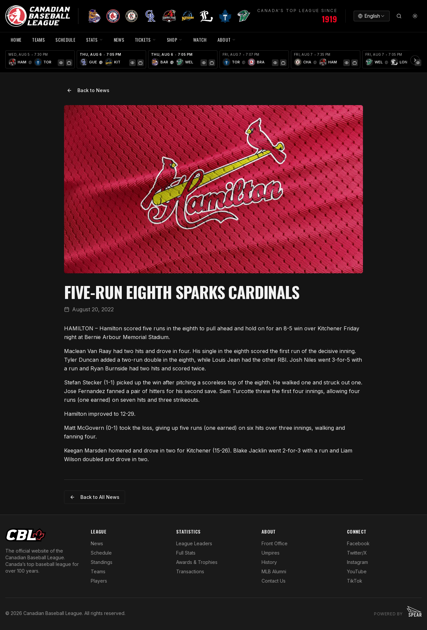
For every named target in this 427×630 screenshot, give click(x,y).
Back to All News (94, 497)
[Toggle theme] (415, 16)
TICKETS (145, 39)
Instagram (357, 562)
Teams (98, 571)
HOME (16, 39)
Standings (101, 562)
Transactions (190, 571)
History (269, 562)
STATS (94, 39)
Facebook (358, 543)
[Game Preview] (61, 62)
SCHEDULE (65, 39)
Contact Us (274, 581)
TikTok (354, 581)
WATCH (200, 39)
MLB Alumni (274, 571)
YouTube (357, 571)
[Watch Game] (69, 62)
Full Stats (185, 553)
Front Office (275, 543)
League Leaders (194, 543)
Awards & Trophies (197, 562)
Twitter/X (357, 553)
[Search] (399, 16)
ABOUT (227, 39)
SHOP (174, 39)
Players (99, 581)
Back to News (88, 90)
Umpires (271, 553)
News (97, 543)
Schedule (101, 553)
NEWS (119, 39)
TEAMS (38, 39)
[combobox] (372, 16)
